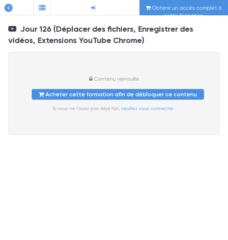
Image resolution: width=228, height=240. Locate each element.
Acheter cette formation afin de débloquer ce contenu (118, 94)
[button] (41, 7)
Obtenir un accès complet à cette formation (184, 10)
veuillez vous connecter (148, 108)
